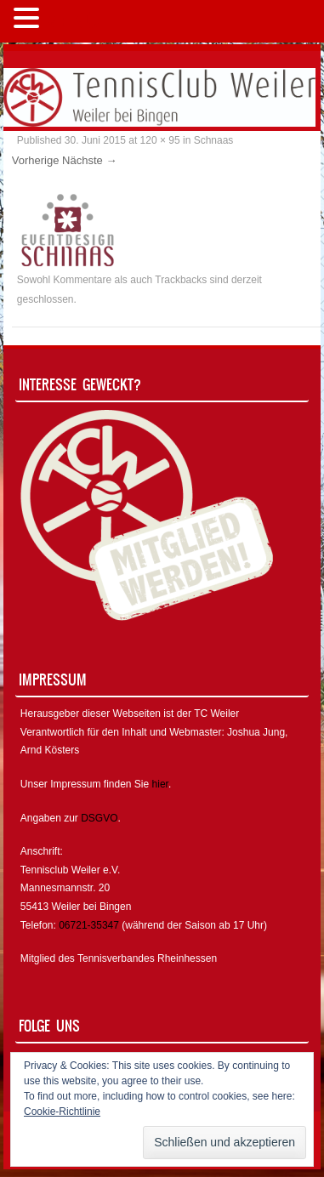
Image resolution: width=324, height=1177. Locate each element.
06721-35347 (89, 925)
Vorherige (36, 160)
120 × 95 (160, 140)
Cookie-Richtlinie (62, 1111)
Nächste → (89, 160)
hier (160, 784)
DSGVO (99, 818)
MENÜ (71, 21)
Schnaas (214, 140)
